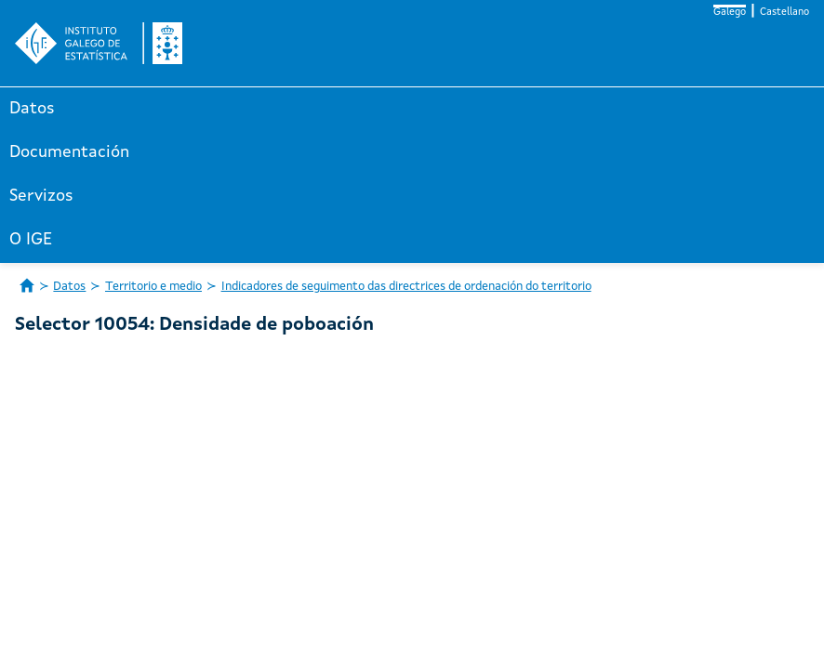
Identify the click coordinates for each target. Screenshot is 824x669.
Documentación (69, 152)
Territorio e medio (153, 287)
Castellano (784, 12)
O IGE (30, 239)
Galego (729, 12)
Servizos (41, 196)
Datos (32, 108)
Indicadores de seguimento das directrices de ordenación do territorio (406, 287)
